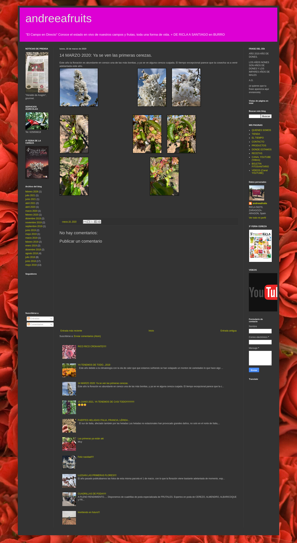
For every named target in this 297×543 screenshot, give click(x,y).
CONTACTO (258, 141)
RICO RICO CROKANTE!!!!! (92, 346)
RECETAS (257, 153)
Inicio (151, 330)
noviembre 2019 (33, 222)
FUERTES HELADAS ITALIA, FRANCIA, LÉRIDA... (104, 420)
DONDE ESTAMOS (261, 149)
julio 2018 (30, 257)
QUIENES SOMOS (261, 130)
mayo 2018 (31, 265)
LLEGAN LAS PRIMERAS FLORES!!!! (97, 475)
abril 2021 (30, 203)
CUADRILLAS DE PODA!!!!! (92, 493)
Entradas (33, 318)
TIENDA (256, 134)
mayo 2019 (31, 234)
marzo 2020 (31, 211)
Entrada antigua (228, 330)
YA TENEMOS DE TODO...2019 (94, 365)
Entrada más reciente (71, 330)
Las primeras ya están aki (91, 438)
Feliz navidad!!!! (86, 457)
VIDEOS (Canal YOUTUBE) (260, 171)
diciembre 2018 (33, 249)
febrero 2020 (31, 214)
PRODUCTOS (259, 145)
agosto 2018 (31, 253)
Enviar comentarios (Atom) (87, 336)
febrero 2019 (31, 242)
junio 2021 (30, 199)
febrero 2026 (31, 191)
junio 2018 (30, 261)
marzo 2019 (31, 238)
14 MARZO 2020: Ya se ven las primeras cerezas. (103, 383)
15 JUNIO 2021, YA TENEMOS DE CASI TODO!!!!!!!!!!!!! (106, 401)
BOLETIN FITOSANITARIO (260, 165)
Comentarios (35, 324)
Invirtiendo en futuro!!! (89, 512)
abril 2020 (30, 207)
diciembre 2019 (33, 218)
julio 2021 (30, 195)
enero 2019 (31, 245)
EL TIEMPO (258, 137)
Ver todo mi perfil (257, 217)
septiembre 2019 (33, 226)
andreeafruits (58, 18)
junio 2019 (30, 230)
